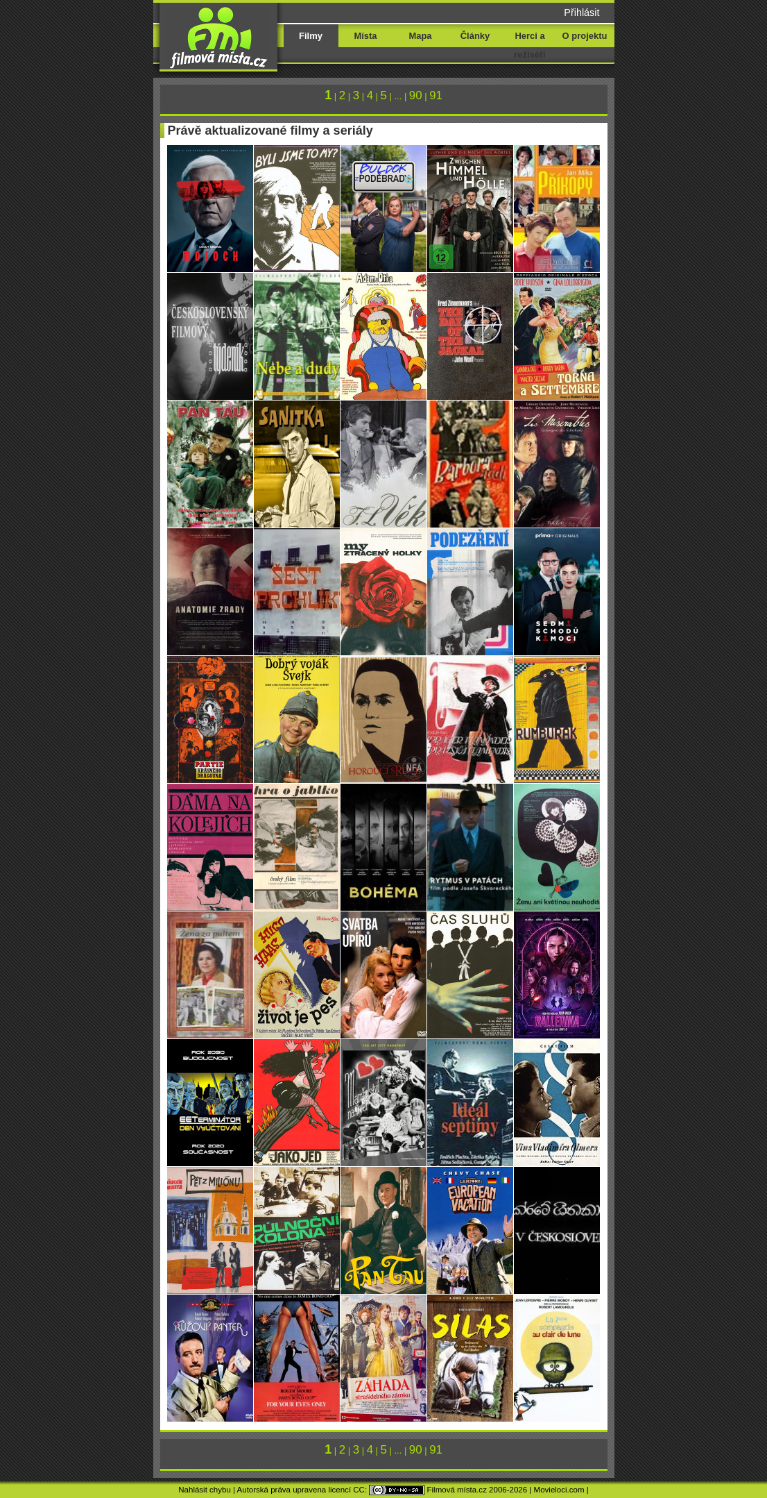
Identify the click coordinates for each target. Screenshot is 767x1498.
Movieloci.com (559, 1490)
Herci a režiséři (529, 45)
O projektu (584, 36)
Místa (365, 36)
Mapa (419, 36)
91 (435, 95)
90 (415, 95)
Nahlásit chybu (204, 1490)
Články (475, 36)
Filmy (310, 36)
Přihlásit (581, 12)
